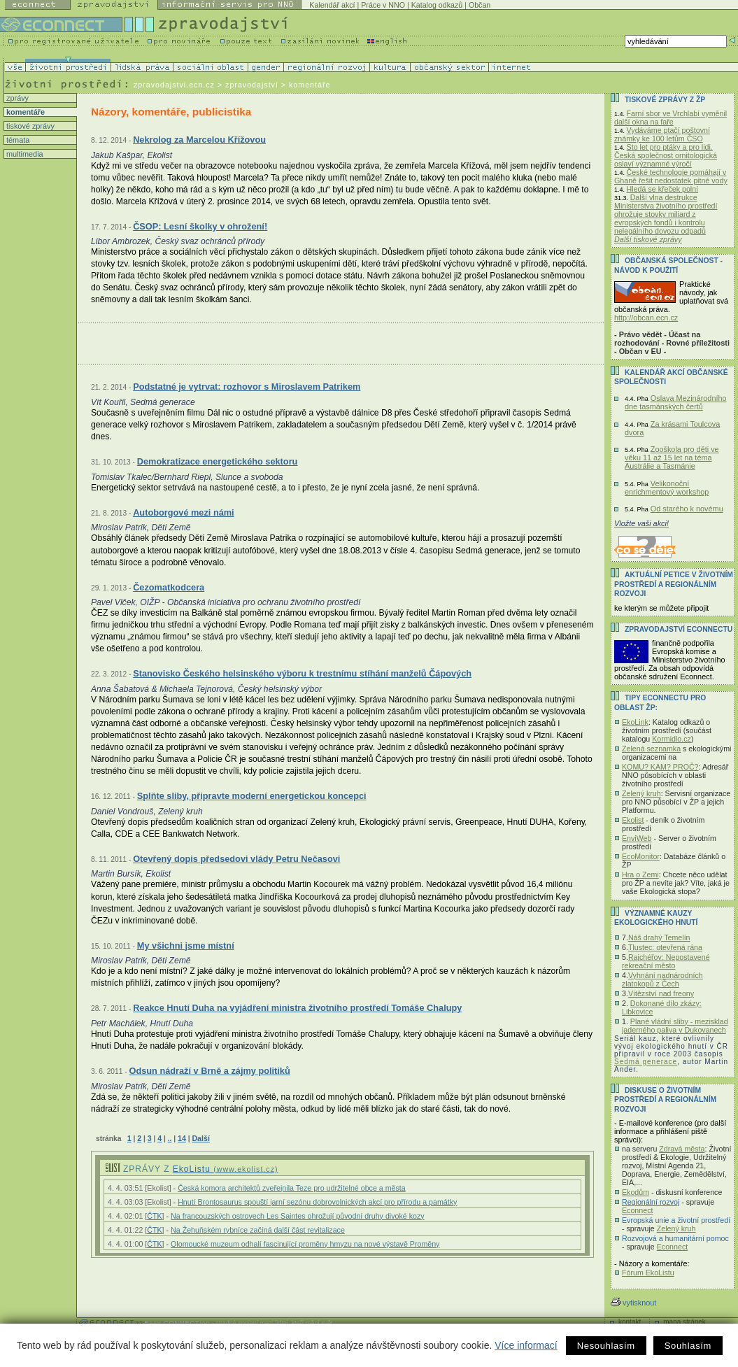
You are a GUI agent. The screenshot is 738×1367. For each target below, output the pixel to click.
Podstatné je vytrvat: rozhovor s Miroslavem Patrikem (246, 386)
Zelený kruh (641, 793)
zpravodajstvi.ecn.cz (174, 84)
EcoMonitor (641, 856)
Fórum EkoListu (648, 1272)
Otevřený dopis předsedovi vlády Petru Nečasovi (236, 859)
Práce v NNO (383, 5)
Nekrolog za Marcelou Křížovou (199, 139)
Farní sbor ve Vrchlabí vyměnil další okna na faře (670, 117)
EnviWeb (636, 838)
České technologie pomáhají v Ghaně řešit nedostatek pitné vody (671, 176)
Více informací (526, 1345)
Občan (479, 5)
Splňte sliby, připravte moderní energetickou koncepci (252, 796)
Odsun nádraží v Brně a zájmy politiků (209, 1070)
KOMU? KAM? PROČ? (660, 767)
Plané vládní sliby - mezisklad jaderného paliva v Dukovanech (675, 1025)
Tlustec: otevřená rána (665, 947)
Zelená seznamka (651, 748)
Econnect (637, 1210)
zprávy (16, 98)
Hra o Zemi (640, 874)
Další (200, 1138)
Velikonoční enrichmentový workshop (667, 487)
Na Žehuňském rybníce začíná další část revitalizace (258, 1230)
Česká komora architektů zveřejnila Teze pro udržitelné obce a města (292, 1188)
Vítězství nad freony (661, 993)
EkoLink (635, 722)
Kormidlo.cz (671, 739)
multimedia (23, 154)
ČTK (154, 1216)
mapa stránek (684, 1322)
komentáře (24, 112)
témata (16, 140)
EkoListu (225, 1169)
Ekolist (633, 820)
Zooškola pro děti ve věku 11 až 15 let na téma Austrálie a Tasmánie (672, 457)
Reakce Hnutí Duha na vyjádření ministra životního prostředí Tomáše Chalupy (297, 1008)
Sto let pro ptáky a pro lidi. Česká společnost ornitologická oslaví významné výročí (665, 155)
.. (170, 1138)
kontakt (629, 1322)
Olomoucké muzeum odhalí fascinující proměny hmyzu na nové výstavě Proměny (305, 1244)
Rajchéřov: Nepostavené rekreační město (666, 961)
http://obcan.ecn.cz (646, 317)
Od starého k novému (687, 508)
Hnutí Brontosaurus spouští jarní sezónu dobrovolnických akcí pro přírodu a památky (317, 1202)
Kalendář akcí (332, 5)
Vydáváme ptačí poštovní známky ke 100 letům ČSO (662, 134)
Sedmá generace (645, 1061)
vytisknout (633, 1302)
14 (182, 1138)
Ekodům (635, 1192)
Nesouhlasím (606, 1345)
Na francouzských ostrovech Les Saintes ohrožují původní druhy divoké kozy (298, 1216)
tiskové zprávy (29, 126)
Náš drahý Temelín (659, 937)
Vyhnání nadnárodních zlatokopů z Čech (662, 979)
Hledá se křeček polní (662, 189)
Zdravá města (681, 1149)
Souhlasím (688, 1345)
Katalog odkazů (436, 5)
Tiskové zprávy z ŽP (665, 100)
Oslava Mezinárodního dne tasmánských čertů (676, 402)
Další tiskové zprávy (648, 239)
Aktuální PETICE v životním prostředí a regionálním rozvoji (673, 584)
